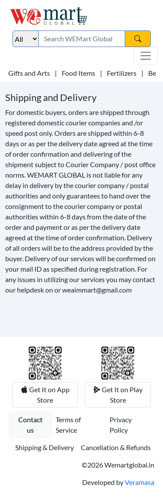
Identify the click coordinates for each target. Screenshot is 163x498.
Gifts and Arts (29, 73)
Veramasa (139, 482)
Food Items (78, 73)
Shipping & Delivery (44, 447)
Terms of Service (68, 424)
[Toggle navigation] (145, 55)
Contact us (30, 424)
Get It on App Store (49, 394)
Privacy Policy (121, 424)
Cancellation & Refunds (116, 447)
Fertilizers (121, 73)
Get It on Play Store (121, 394)
